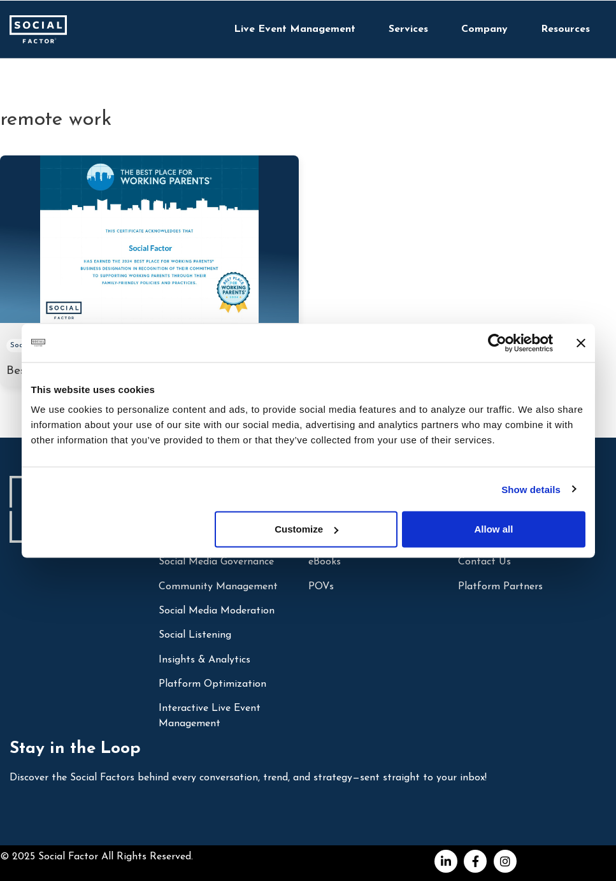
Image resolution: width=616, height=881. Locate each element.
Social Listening (195, 635)
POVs (321, 587)
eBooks (324, 562)
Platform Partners (500, 587)
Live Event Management (294, 29)
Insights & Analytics (204, 660)
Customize (306, 529)
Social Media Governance (216, 562)
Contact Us (484, 562)
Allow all (494, 529)
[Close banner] (581, 342)
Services (408, 29)
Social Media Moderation (217, 611)
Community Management (218, 587)
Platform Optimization (212, 684)
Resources (565, 29)
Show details (531, 488)
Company (484, 29)
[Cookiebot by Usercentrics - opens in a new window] (497, 342)
